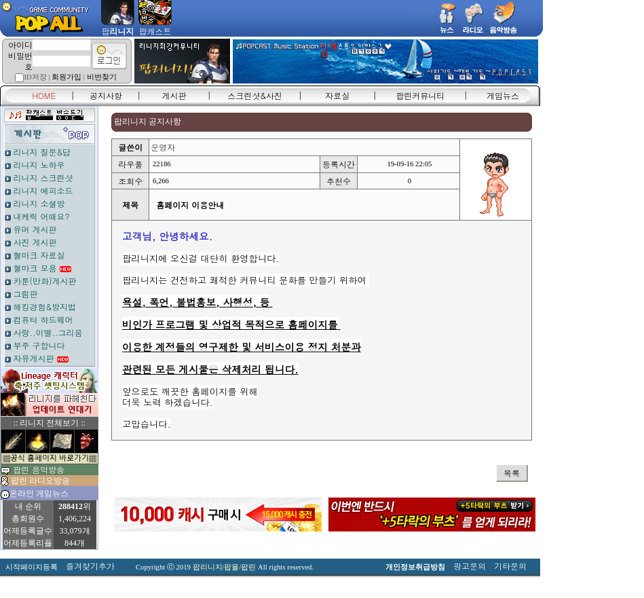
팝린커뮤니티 (420, 95)
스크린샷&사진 (254, 95)
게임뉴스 (503, 95)
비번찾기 (102, 77)
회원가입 (66, 77)
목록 (512, 473)
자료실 (337, 95)
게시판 (174, 95)
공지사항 (106, 95)
